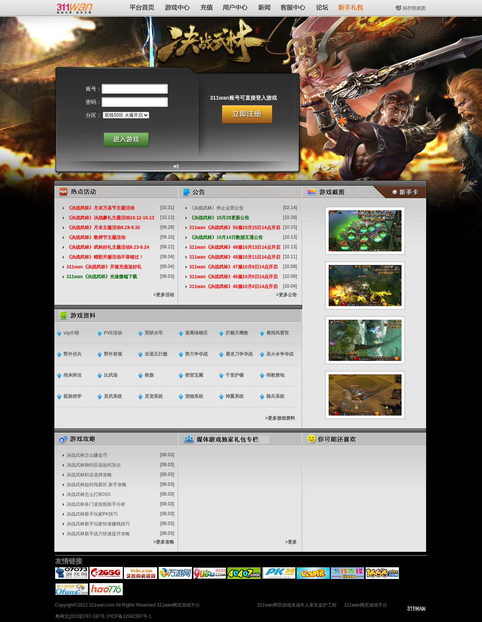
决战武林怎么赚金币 (86, 455)
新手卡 (397, 191)
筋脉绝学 (72, 396)
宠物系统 (194, 396)
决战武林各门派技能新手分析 (95, 504)
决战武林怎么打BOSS (88, 494)
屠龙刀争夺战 (239, 354)
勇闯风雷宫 (277, 333)
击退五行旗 (156, 354)
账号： (94, 89)
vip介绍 (71, 333)
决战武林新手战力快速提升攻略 (98, 533)
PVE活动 (113, 333)
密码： (94, 102)
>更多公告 (286, 294)
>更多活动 (163, 294)
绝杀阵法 (72, 375)
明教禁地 (275, 375)
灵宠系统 (154, 396)
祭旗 (149, 375)
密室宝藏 (194, 375)
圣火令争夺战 (280, 354)
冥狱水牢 (154, 333)
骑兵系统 (275, 396)
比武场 (110, 375)
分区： (94, 115)
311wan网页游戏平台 (365, 605)
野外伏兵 (72, 354)
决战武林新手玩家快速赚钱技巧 (98, 524)
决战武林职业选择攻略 (89, 474)
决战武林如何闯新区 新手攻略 (96, 484)
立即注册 (247, 114)
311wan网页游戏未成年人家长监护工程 (297, 605)
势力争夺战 (196, 354)
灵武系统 (113, 396)
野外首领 (113, 354)
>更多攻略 (163, 542)
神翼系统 (235, 396)
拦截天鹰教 (237, 333)
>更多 (291, 542)
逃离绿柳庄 (196, 333)
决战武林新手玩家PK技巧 (92, 514)
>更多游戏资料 (280, 418)
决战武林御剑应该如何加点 (93, 465)
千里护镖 (235, 375)
